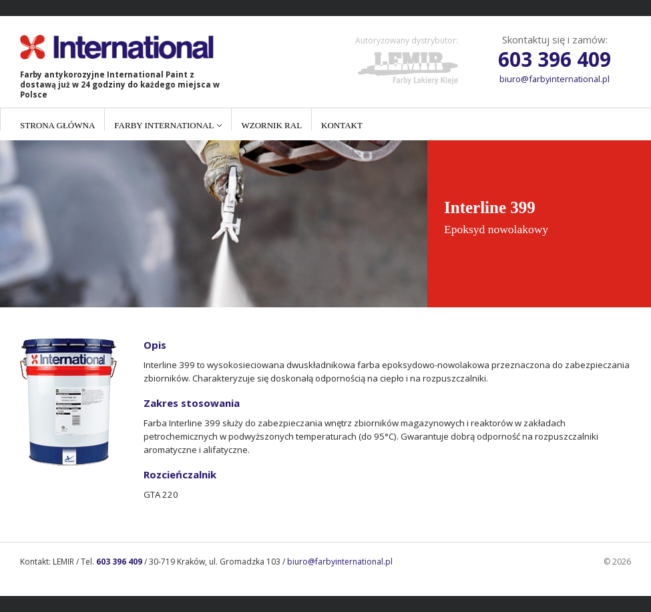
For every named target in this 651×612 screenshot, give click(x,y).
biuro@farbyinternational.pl (554, 79)
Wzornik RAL (271, 125)
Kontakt (342, 125)
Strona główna (57, 125)
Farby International (164, 125)
